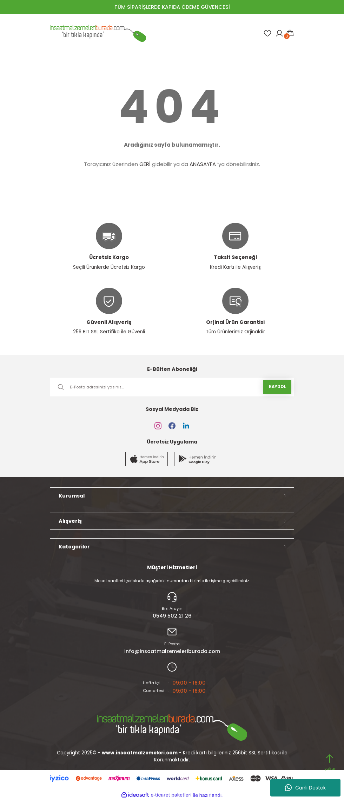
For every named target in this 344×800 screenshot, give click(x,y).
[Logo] (98, 33)
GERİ (145, 164)
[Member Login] (279, 33)
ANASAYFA (203, 164)
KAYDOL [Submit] (277, 386)
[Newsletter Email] (172, 387)
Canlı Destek (305, 788)
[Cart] (290, 33)
